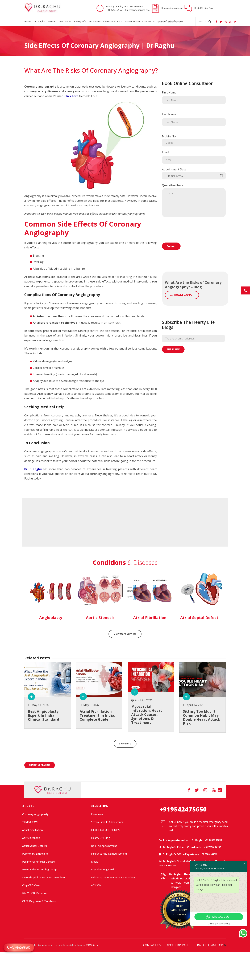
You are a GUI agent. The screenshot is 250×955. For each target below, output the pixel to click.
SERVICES (28, 806)
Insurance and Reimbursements (109, 853)
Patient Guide (132, 21)
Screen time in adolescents (107, 822)
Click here (71, 96)
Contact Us (148, 21)
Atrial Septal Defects (34, 845)
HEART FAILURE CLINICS (105, 829)
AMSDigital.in (92, 945)
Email (194, 157)
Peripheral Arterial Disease (38, 861)
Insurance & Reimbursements (105, 21)
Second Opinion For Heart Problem (43, 877)
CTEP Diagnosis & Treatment (39, 901)
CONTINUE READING (39, 765)
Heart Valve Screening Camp (39, 869)
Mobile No (194, 140)
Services (52, 21)
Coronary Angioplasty (35, 814)
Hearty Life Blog (100, 837)
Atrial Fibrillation (32, 829)
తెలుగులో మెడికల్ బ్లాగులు (170, 21)
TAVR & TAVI (30, 822)
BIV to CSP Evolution (34, 893)
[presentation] (188, 240)
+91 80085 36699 (213, 839)
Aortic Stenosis (31, 837)
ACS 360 (96, 885)
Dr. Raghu (39, 21)
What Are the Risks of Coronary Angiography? (91, 70)
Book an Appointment (104, 845)
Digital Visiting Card (102, 869)
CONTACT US (152, 945)
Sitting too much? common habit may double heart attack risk (201, 717)
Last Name (194, 119)
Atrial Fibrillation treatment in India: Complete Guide (97, 715)
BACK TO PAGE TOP (210, 945)
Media (94, 861)
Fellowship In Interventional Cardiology (113, 877)
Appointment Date (194, 173)
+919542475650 (183, 809)
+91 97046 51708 (167, 865)
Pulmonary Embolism (35, 853)
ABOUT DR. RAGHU (178, 945)
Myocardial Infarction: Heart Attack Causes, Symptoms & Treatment (146, 715)
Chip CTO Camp (31, 885)
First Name (194, 97)
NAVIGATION (99, 806)
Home (27, 21)
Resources (65, 21)
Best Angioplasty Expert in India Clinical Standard (43, 715)
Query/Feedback (194, 200)
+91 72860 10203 (212, 847)
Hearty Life (80, 21)
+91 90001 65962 (208, 853)
